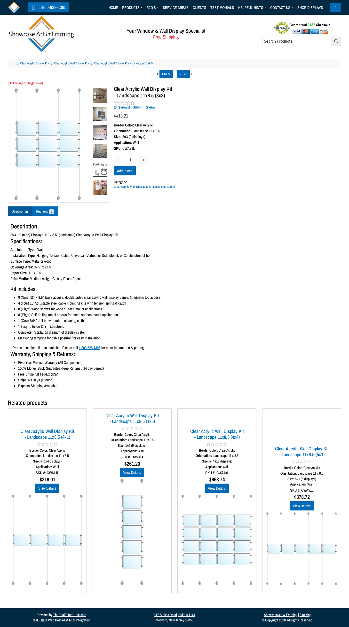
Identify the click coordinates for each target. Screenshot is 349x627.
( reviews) (122, 107)
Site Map (305, 614)
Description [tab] (20, 211)
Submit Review (144, 107)
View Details (47, 488)
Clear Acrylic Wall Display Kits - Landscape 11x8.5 (123, 63)
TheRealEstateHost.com (69, 614)
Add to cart (125, 170)
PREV (166, 74)
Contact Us (280, 7)
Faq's (151, 7)
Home (113, 7)
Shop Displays (310, 7)
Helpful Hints (250, 7)
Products (131, 7)
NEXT (183, 74)
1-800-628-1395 (48, 7)
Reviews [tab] (45, 211)
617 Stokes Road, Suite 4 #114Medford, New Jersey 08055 (174, 617)
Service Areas (176, 7)
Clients (199, 7)
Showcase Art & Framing (280, 614)
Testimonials (222, 7)
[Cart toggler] (335, 7)
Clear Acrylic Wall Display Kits (71, 63)
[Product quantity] (130, 159)
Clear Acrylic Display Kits (34, 63)
